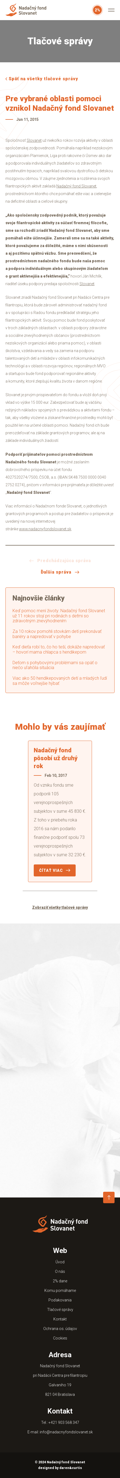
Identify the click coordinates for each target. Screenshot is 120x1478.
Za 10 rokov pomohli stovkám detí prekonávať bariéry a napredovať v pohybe (57, 634)
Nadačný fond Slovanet (76, 186)
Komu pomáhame (60, 1290)
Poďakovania (60, 1300)
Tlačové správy (60, 1309)
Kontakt (60, 1319)
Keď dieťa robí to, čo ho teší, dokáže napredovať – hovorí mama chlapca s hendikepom (59, 649)
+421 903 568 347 (63, 1422)
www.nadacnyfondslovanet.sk (45, 529)
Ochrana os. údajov (60, 1328)
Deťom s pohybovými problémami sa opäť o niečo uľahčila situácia (55, 665)
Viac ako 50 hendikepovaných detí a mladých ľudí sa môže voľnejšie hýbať (60, 681)
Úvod (60, 1262)
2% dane (60, 1281)
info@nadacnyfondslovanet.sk (66, 1432)
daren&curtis (70, 1468)
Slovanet (34, 140)
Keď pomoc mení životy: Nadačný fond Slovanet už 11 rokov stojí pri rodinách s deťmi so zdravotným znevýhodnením (59, 615)
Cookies (60, 1338)
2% (97, 10)
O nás (60, 1271)
